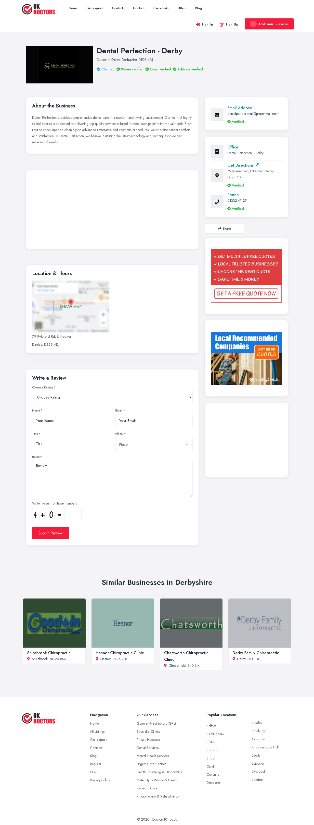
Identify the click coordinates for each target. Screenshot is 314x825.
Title (35, 434)
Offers (181, 8)
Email (118, 410)
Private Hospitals (148, 739)
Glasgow (258, 739)
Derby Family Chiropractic (256, 653)
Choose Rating (42, 387)
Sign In (204, 24)
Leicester (258, 763)
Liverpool (258, 771)
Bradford (213, 750)
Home (73, 8)
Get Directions (243, 165)
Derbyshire (129, 59)
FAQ (93, 772)
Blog (198, 8)
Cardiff (212, 766)
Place (119, 434)
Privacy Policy (100, 780)
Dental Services (147, 747)
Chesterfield (177, 665)
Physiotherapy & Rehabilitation (158, 796)
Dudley (257, 722)
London (257, 779)
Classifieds (161, 8)
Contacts (118, 8)
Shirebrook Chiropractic (48, 653)
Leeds (256, 755)
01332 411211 (237, 200)
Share (224, 228)
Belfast (211, 725)
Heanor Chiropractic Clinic (120, 653)
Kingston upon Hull (265, 747)
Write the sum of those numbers (54, 503)
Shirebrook (40, 658)
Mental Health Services (153, 755)
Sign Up (229, 24)
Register (95, 763)
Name (36, 410)
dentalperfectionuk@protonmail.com (252, 113)
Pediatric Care (147, 788)
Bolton (211, 742)
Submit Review (51, 533)
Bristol (211, 758)
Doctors (138, 8)
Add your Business (269, 24)
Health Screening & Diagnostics (159, 772)
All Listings (97, 731)
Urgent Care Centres (151, 763)
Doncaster (214, 782)
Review (37, 457)
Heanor (105, 658)
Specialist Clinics (148, 731)
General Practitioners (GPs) (156, 723)
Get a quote (94, 8)
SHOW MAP (71, 307)
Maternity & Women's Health (157, 780)
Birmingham (215, 734)
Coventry (213, 774)
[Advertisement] (112, 210)
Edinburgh (259, 731)
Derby (115, 59)
